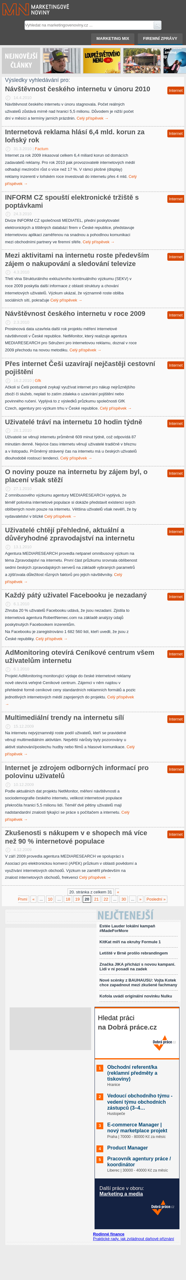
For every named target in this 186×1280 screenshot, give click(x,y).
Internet (176, 90)
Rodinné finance (108, 1234)
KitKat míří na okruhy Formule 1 (130, 942)
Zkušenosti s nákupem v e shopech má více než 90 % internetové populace (76, 837)
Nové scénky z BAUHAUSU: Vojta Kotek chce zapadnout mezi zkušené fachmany (138, 982)
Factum (41, 148)
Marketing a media (121, 1194)
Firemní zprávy (160, 38)
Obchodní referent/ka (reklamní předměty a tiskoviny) (132, 1073)
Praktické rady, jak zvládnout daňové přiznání (133, 1238)
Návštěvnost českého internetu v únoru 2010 (77, 89)
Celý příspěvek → (93, 118)
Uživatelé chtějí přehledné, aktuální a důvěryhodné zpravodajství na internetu (70, 534)
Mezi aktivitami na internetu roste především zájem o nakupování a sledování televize (77, 259)
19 (77, 899)
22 (106, 899)
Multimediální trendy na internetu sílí (64, 717)
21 (96, 899)
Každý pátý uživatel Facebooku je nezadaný (76, 595)
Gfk (38, 380)
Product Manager (127, 1147)
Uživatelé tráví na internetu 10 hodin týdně (73, 422)
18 (68, 899)
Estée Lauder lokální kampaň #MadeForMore (127, 928)
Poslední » (155, 899)
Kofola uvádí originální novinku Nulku (136, 996)
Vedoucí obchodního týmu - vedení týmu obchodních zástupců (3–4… (140, 1101)
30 (123, 899)
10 (50, 899)
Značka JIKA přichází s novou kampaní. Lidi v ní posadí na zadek (137, 966)
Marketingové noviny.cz (28, 9)
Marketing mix (112, 38)
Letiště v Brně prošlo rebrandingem (134, 953)
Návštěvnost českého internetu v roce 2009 (75, 313)
